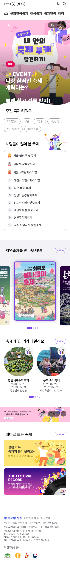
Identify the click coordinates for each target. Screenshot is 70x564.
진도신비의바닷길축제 (27, 203)
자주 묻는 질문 (52, 527)
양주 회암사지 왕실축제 (27, 225)
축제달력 (50, 13)
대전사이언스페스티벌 (27, 180)
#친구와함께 (13, 128)
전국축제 (36, 13)
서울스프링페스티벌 (25, 172)
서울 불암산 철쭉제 (24, 156)
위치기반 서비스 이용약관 (37, 518)
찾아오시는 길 (35, 527)
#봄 (27, 121)
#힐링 (40, 121)
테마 (61, 13)
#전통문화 (32, 128)
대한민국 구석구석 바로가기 (14, 4)
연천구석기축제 (23, 217)
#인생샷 (55, 121)
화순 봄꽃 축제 (22, 188)
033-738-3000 (19, 533)
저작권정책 (34, 522)
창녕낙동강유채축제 (25, 195)
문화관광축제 (19, 13)
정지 (63, 25)
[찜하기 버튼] (59, 4)
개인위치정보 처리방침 (15, 522)
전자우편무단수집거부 (15, 527)
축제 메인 (6, 13)
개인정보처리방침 (13, 518)
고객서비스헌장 (50, 522)
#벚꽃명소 (12, 121)
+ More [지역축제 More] (60, 250)
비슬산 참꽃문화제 (24, 164)
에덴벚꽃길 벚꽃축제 (26, 210)
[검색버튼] (64, 4)
